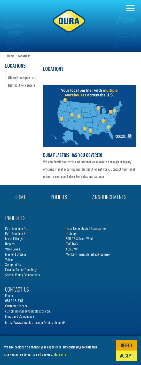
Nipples (9, 243)
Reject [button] (126, 345)
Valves (9, 259)
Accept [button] (126, 356)
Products (15, 218)
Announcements (109, 197)
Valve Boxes (12, 249)
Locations (15, 65)
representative (65, 176)
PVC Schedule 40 (16, 228)
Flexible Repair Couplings (21, 269)
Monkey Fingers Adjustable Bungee (88, 254)
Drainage (71, 233)
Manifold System (15, 254)
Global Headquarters (22, 77)
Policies (59, 197)
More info (59, 354)
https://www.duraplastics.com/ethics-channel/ (35, 322)
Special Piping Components (22, 274)
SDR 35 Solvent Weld (79, 238)
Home (10, 56)
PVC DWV (72, 243)
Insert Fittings (13, 238)
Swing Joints (13, 264)
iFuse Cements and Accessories (86, 228)
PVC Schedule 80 (16, 233)
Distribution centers (21, 85)
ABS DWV (72, 249)
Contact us (17, 289)
